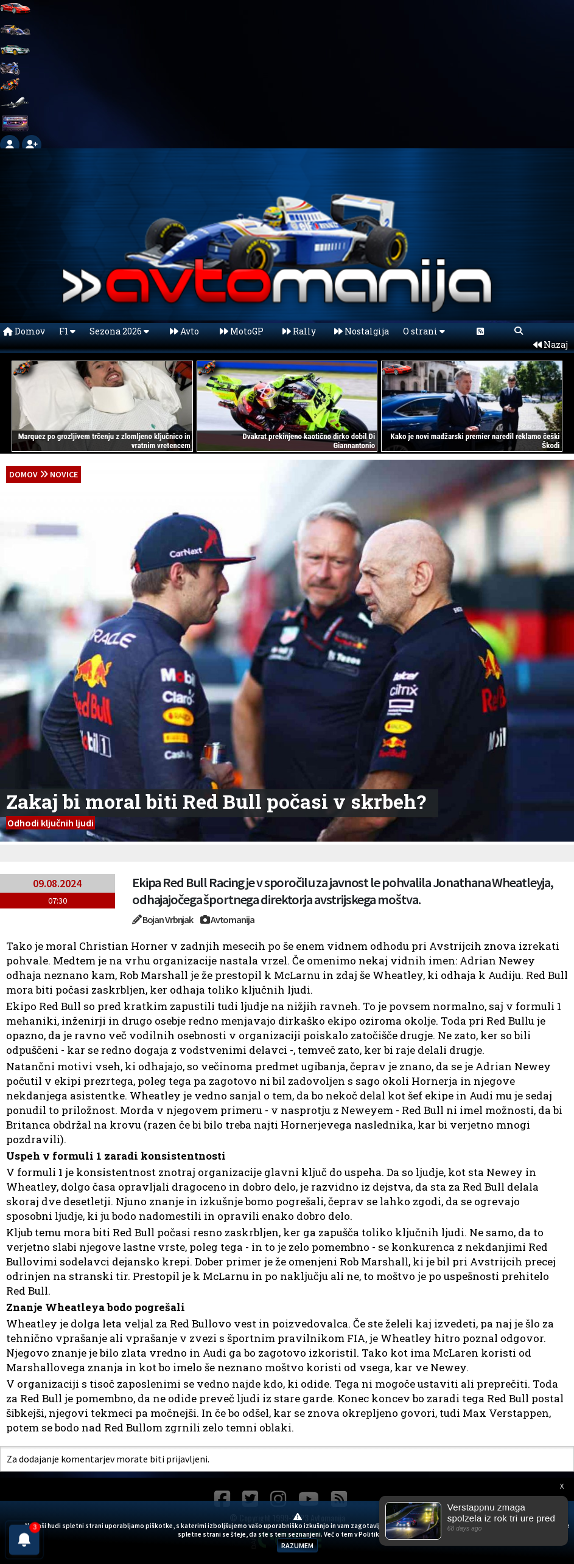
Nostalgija (361, 331)
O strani (424, 331)
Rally (299, 331)
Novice (64, 474)
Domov (24, 331)
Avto (184, 331)
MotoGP (242, 331)
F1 (67, 331)
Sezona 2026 (119, 331)
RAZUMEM (297, 1545)
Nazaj (550, 344)
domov (23, 474)
